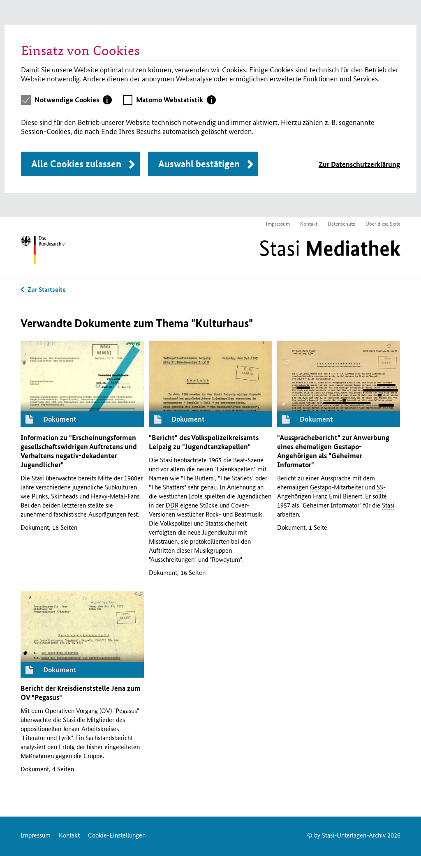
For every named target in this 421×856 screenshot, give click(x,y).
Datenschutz (341, 223)
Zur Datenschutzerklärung (359, 164)
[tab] (73, 100)
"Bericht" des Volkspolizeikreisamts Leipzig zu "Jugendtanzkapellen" (204, 442)
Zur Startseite (47, 289)
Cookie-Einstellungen (117, 835)
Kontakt (308, 223)
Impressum (278, 223)
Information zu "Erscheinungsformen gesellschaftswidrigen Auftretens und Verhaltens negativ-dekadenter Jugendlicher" (79, 451)
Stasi (329, 248)
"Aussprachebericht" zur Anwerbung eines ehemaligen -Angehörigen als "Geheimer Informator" (333, 451)
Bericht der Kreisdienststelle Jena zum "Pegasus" (81, 692)
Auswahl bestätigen (199, 164)
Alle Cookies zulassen (76, 164)
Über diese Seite (382, 223)
